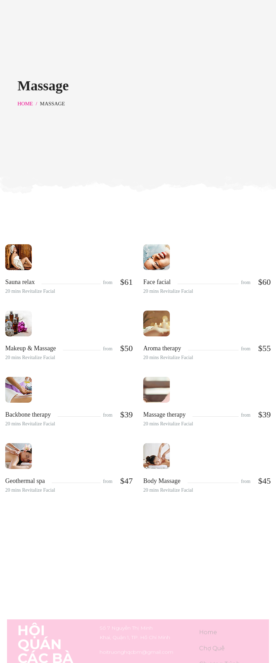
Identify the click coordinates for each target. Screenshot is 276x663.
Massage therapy (164, 414)
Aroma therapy (162, 348)
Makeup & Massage (30, 348)
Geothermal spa (25, 480)
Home (25, 103)
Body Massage (162, 480)
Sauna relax (20, 281)
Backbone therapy (28, 414)
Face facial (156, 281)
